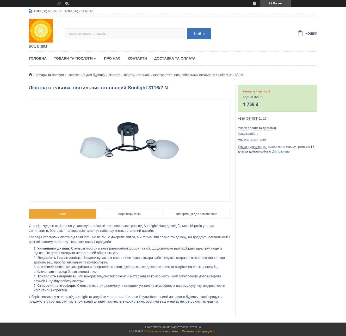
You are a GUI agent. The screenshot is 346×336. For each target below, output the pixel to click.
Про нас (112, 58)
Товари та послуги (73, 58)
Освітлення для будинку (86, 75)
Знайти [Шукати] (199, 33)
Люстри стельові (136, 75)
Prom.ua (195, 327)
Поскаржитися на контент (162, 331)
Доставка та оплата (175, 58)
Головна (38, 58)
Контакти (137, 58)
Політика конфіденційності (199, 331)
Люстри (114, 75)
